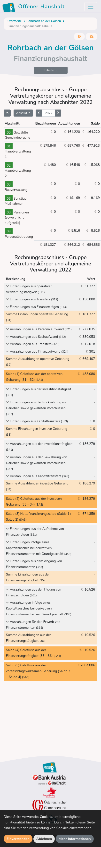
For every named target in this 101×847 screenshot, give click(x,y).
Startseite (15, 21)
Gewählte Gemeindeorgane (17, 135)
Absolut (22, 113)
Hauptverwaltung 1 (18, 151)
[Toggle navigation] (90, 6)
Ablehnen (44, 838)
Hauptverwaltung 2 (18, 170)
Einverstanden (18, 838)
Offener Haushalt (34, 7)
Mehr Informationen (75, 838)
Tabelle (49, 70)
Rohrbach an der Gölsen (43, 21)
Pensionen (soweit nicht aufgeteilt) (17, 217)
